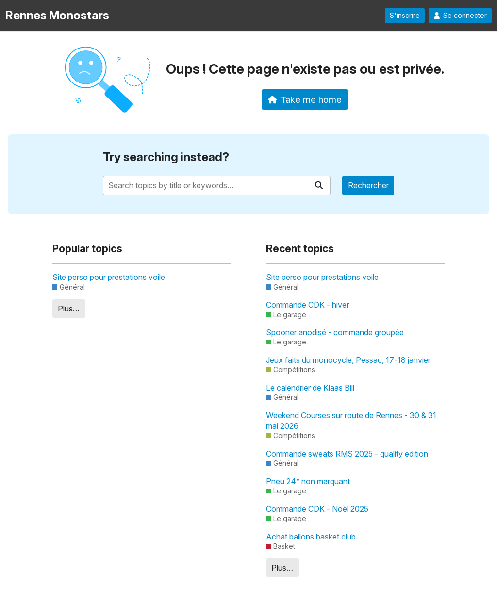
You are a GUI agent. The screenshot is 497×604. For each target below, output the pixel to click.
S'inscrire (405, 15)
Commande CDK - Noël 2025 (317, 509)
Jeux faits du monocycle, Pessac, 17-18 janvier (348, 360)
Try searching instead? (166, 157)
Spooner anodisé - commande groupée (335, 332)
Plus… (69, 308)
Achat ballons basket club (311, 536)
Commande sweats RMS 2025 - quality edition (347, 453)
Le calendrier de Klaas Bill (310, 387)
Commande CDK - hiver (307, 305)
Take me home (305, 99)
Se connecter (460, 15)
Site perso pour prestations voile (108, 277)
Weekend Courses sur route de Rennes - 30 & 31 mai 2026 (351, 420)
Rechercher (368, 185)
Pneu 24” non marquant (308, 481)
